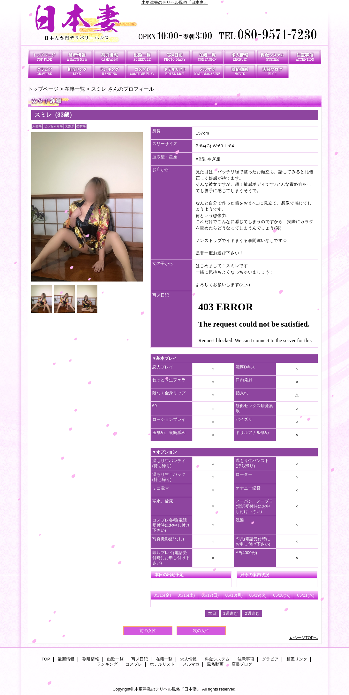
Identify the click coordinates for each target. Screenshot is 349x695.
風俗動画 (240, 71)
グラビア (44, 71)
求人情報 (240, 57)
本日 (212, 613)
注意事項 (305, 57)
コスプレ (142, 71)
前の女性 (148, 630)
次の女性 (201, 630)
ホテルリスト (174, 71)
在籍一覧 (207, 57)
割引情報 (109, 57)
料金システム (272, 57)
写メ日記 (174, 57)
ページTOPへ (305, 637)
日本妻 (175, 25)
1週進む (230, 613)
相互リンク (77, 71)
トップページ (43, 89)
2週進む (252, 613)
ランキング (109, 71)
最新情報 (77, 57)
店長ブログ (272, 71)
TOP (44, 57)
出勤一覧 (142, 57)
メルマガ (207, 71)
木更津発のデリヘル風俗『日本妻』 (174, 2)
